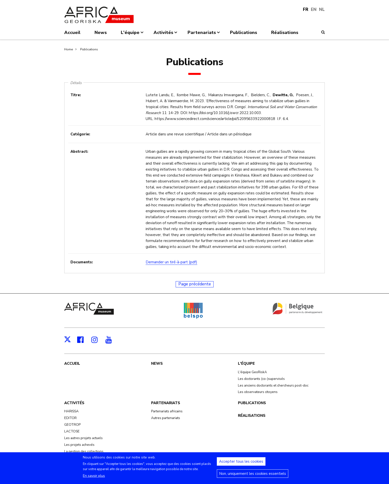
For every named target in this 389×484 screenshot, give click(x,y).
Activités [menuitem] (166, 34)
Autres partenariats (165, 418)
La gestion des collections (83, 451)
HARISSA (71, 411)
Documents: (81, 262)
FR (305, 9)
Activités (74, 402)
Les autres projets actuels (83, 438)
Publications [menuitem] (243, 32)
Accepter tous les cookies (241, 464)
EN (314, 9)
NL (322, 9)
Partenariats (165, 402)
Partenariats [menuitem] (204, 34)
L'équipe (246, 363)
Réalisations (251, 415)
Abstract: (79, 151)
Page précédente (194, 284)
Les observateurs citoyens (258, 392)
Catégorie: (80, 134)
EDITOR (70, 418)
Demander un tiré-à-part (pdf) (171, 262)
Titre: (75, 94)
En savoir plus (94, 478)
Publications (89, 49)
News (157, 363)
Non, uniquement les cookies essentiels (252, 476)
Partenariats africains (167, 411)
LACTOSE (72, 431)
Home (68, 49)
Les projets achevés (79, 444)
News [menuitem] (101, 32)
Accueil (72, 363)
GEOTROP (72, 424)
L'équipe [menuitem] (132, 34)
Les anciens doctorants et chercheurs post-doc (273, 385)
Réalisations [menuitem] (284, 32)
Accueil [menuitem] (72, 32)
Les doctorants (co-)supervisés (261, 378)
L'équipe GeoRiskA (252, 372)
